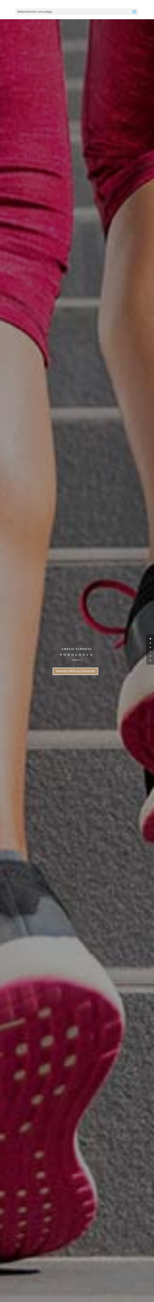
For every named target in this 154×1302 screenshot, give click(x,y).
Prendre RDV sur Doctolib (75, 671)
